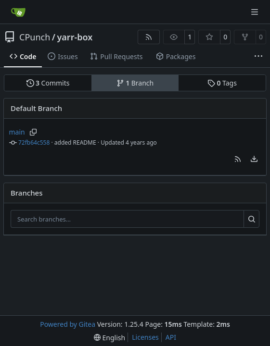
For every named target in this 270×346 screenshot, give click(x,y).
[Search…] (251, 219)
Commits (48, 82)
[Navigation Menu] (255, 12)
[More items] (258, 56)
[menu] (254, 159)
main (17, 131)
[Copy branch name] (33, 132)
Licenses (145, 337)
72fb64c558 (34, 142)
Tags (222, 82)
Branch (135, 82)
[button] (238, 159)
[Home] (18, 12)
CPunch (34, 37)
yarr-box (74, 37)
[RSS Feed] (149, 37)
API (171, 337)
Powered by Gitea (67, 324)
